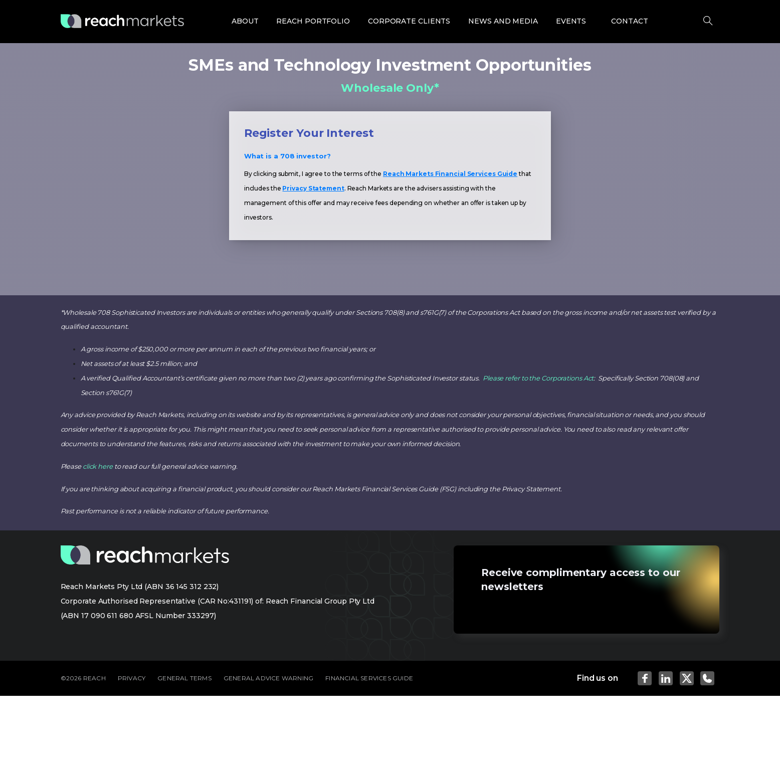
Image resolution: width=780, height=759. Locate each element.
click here (98, 466)
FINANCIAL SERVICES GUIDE (369, 678)
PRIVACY (131, 678)
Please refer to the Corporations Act (538, 378)
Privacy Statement (313, 188)
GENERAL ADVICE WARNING (268, 678)
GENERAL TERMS (184, 678)
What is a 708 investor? (287, 156)
